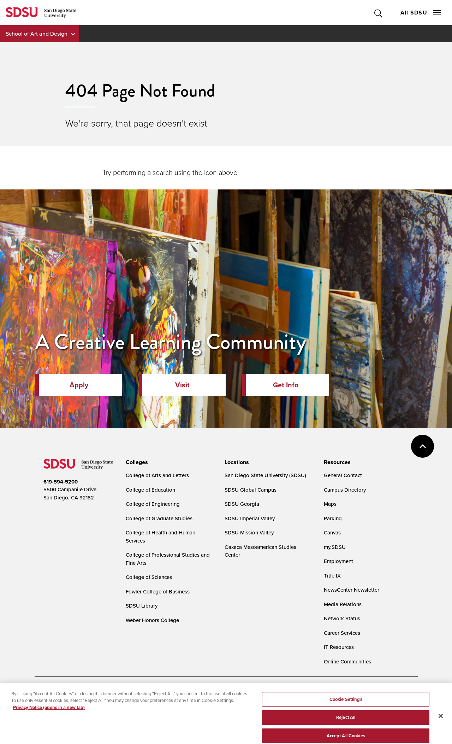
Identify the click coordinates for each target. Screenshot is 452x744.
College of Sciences (149, 577)
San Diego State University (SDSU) (265, 475)
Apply (79, 385)
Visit (182, 385)
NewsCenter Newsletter (351, 589)
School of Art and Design (36, 33)
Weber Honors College (152, 620)
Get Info (285, 385)
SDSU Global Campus (250, 489)
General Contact (343, 475)
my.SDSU (335, 547)
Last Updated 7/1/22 (181, 725)
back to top (422, 446)
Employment (338, 561)
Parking (333, 518)
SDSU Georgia (242, 504)
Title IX (332, 575)
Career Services (342, 633)
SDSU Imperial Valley (250, 518)
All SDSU (420, 12)
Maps (330, 504)
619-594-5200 (60, 482)
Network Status (342, 618)
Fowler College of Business (158, 591)
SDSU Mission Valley (249, 532)
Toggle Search (378, 12)
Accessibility (50, 695)
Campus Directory (345, 489)
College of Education (150, 489)
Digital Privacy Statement (153, 695)
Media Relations (343, 604)
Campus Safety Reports (62, 706)
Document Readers (96, 695)
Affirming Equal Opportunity (250, 706)
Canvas (332, 532)
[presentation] (136, 462)
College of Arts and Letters (157, 475)
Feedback (302, 706)
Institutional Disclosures (122, 706)
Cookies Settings (209, 695)
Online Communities (347, 661)
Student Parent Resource (184, 706)
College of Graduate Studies (159, 518)
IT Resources (339, 647)
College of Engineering (153, 504)
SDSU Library (141, 605)
